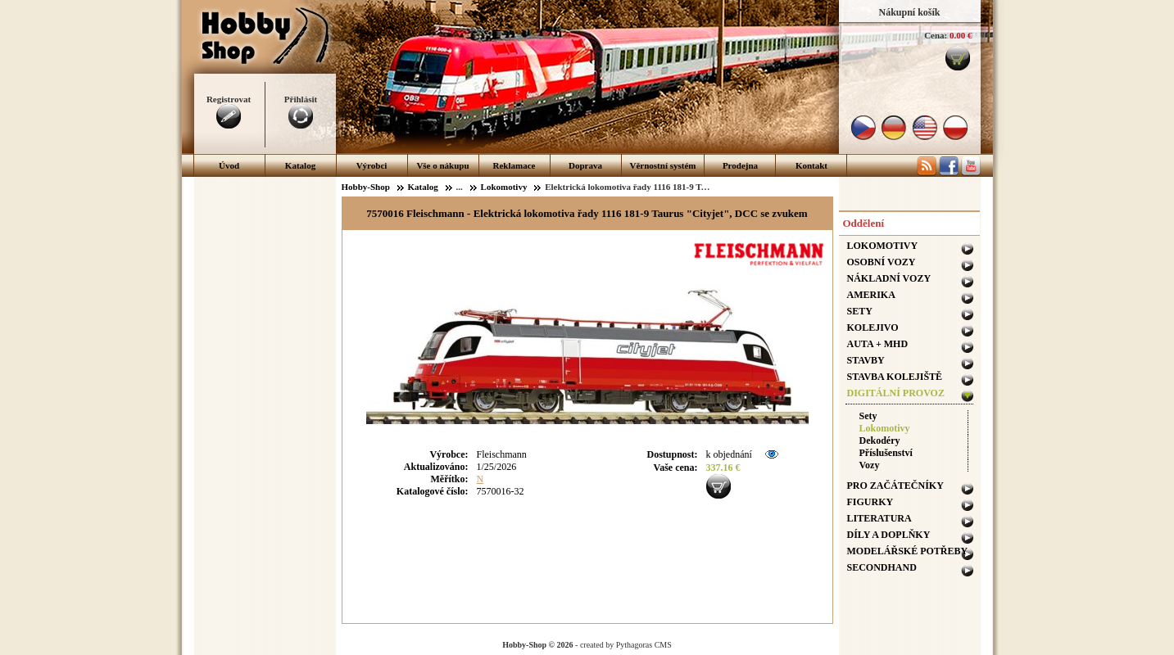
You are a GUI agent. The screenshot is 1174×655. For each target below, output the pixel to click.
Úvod (229, 165)
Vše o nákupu (442, 165)
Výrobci (372, 165)
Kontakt (811, 165)
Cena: (935, 35)
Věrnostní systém (663, 165)
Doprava (585, 165)
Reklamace (514, 165)
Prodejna (740, 165)
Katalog (300, 165)
